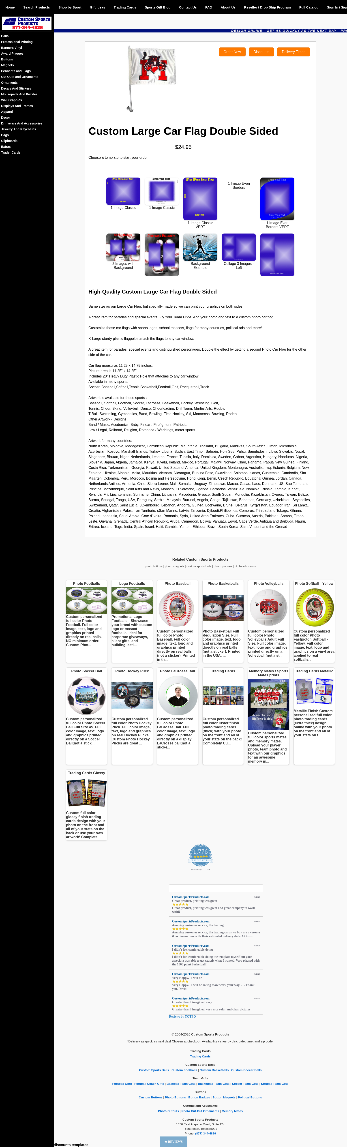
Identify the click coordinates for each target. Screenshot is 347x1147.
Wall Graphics (11, 100)
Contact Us (188, 7)
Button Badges (199, 1097)
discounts (62, 1145)
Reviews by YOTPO (182, 1016)
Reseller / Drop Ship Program (267, 7)
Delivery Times (293, 52)
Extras (6, 146)
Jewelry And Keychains (18, 129)
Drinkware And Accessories (21, 123)
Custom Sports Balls (154, 1070)
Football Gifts (122, 1083)
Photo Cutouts (168, 1111)
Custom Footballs (184, 1070)
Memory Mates (232, 1111)
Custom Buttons (151, 1097)
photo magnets (174, 566)
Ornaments (9, 82)
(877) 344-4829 (205, 1133)
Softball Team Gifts (275, 1083)
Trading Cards (125, 7)
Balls (5, 36)
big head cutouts (245, 566)
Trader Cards (10, 152)
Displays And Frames (17, 106)
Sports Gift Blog (158, 7)
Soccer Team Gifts (245, 1083)
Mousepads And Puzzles (19, 94)
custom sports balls (198, 566)
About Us (228, 7)
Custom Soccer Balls (246, 1070)
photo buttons (154, 566)
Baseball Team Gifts (181, 1083)
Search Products (36, 7)
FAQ (208, 7)
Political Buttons (250, 1097)
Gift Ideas (97, 7)
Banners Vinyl (11, 47)
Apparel (7, 112)
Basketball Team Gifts (213, 1083)
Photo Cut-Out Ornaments (200, 1111)
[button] (173, 1141)
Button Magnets (224, 1097)
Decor (5, 117)
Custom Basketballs (214, 1070)
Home (10, 7)
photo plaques (223, 566)
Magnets (7, 65)
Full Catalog (309, 7)
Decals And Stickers (16, 88)
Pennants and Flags (16, 71)
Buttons (7, 59)
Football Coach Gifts (149, 1083)
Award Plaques (12, 53)
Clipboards (9, 141)
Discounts (261, 52)
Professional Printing (17, 42)
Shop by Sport (69, 7)
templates (80, 1145)
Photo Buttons (175, 1097)
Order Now (232, 52)
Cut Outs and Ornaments (19, 77)
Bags (5, 135)
